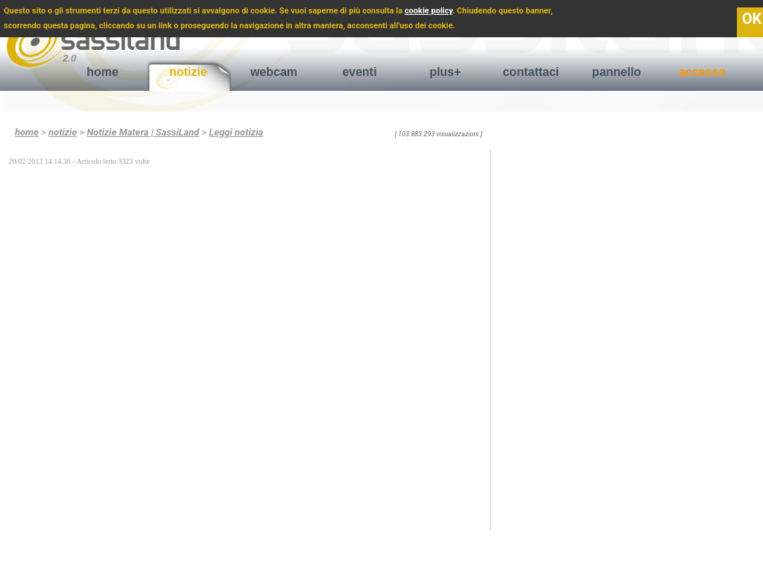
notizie (188, 72)
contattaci (531, 72)
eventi (359, 72)
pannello (617, 72)
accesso (702, 72)
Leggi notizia (236, 132)
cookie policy (428, 11)
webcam (273, 72)
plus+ (444, 72)
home (102, 72)
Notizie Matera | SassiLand (142, 132)
